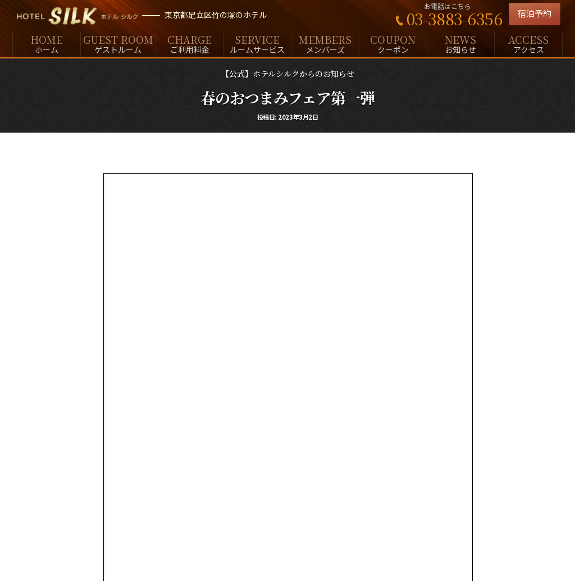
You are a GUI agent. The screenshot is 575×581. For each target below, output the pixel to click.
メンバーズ (325, 43)
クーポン (393, 43)
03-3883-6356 (454, 18)
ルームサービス (257, 43)
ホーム (46, 43)
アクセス (528, 43)
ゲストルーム (118, 43)
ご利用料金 (189, 43)
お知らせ (461, 43)
